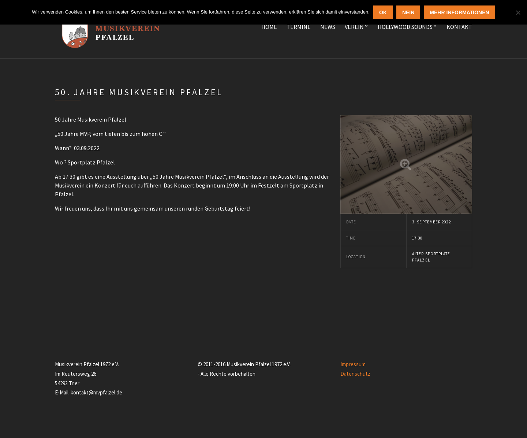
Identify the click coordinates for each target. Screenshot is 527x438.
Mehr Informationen (459, 12)
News (327, 26)
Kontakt (459, 26)
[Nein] (518, 12)
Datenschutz (355, 373)
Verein (354, 26)
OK (383, 12)
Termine (299, 26)
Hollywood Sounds (405, 26)
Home (269, 26)
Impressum (353, 364)
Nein (408, 12)
